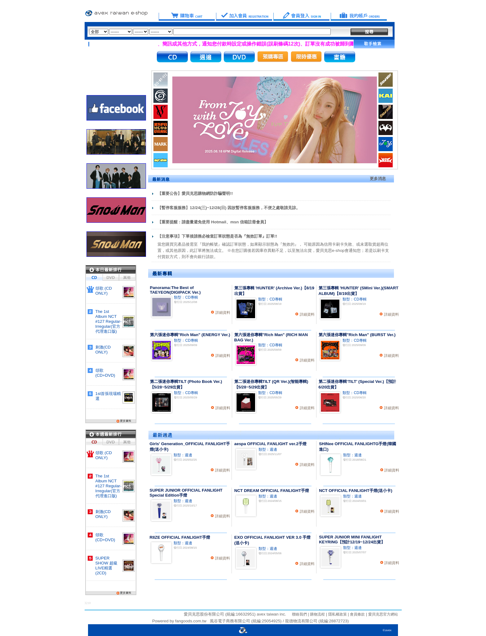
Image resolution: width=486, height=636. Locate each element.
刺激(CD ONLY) (103, 349)
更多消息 (378, 178)
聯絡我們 (299, 614)
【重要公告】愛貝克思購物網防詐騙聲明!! (195, 193)
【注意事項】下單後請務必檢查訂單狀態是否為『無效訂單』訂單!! (217, 236)
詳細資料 (222, 312)
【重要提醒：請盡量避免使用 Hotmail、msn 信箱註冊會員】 (212, 222)
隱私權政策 (337, 614)
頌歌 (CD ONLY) (103, 291)
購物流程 (317, 614)
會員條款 (357, 614)
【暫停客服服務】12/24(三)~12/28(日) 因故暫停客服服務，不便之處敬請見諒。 (228, 207)
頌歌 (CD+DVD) (105, 373)
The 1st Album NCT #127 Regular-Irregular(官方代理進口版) (108, 321)
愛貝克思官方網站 (383, 614)
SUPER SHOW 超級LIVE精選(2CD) (106, 565)
